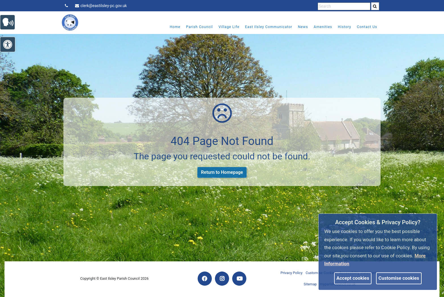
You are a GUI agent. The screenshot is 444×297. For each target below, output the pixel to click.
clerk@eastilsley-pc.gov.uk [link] (101, 5)
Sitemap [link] (310, 284)
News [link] (303, 27)
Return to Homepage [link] (222, 172)
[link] (375, 6)
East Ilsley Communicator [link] (268, 27)
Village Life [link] (229, 27)
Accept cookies (352, 278)
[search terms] (344, 6)
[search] (375, 6)
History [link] (344, 27)
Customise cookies (399, 278)
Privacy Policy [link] (292, 273)
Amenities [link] (323, 27)
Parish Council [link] (199, 27)
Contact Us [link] (367, 27)
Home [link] (175, 27)
